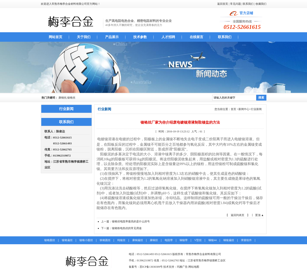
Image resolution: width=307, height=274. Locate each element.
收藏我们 (261, 3)
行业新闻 (256, 109)
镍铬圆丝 (49, 240)
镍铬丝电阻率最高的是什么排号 (131, 221)
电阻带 (169, 240)
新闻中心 (243, 109)
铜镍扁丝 (228, 240)
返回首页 (222, 3)
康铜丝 (154, 240)
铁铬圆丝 (105, 240)
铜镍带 (184, 240)
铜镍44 (212, 240)
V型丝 (198, 240)
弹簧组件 (246, 240)
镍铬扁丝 (67, 240)
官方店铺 (246, 13)
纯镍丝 (121, 240)
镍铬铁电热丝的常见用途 (127, 228)
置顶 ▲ (259, 215)
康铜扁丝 (137, 240)
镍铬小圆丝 (86, 240)
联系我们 (248, 3)
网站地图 (193, 266)
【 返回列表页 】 (237, 215)
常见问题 (235, 3)
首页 (233, 109)
